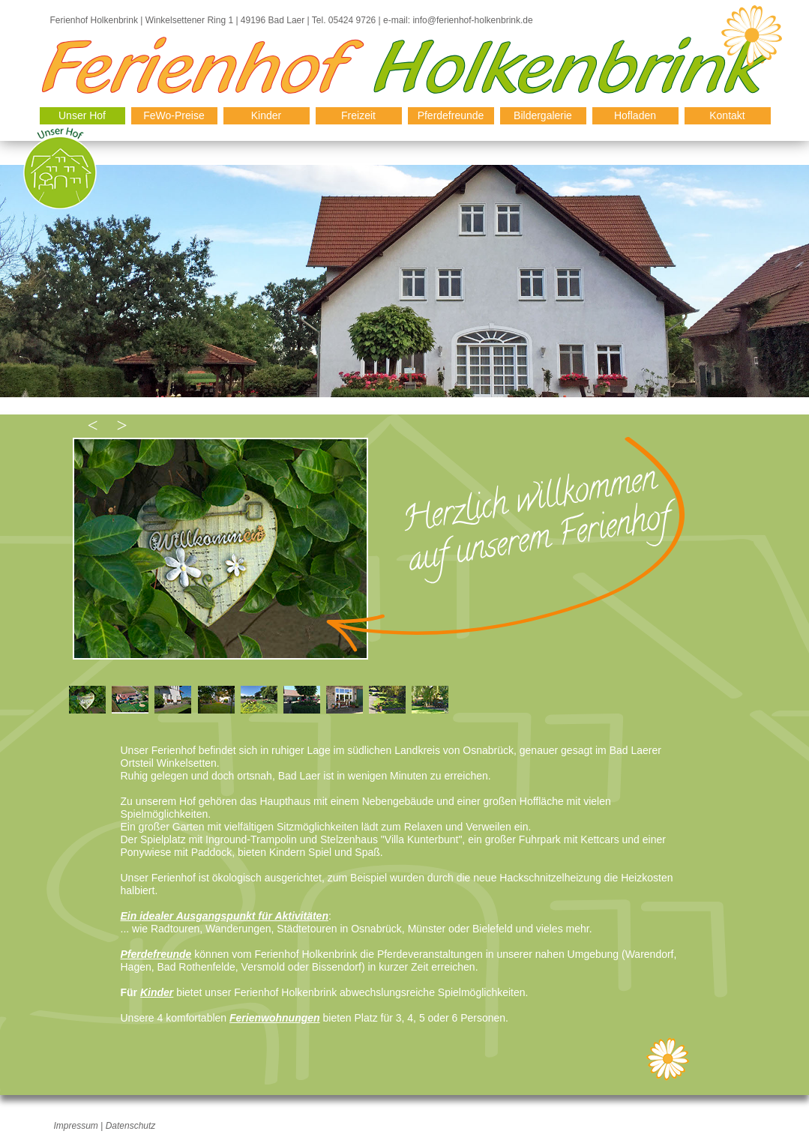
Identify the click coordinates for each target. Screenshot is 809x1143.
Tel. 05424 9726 (344, 20)
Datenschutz (131, 1126)
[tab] (87, 700)
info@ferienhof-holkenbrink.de (472, 20)
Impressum (76, 1126)
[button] (91, 425)
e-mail (394, 20)
